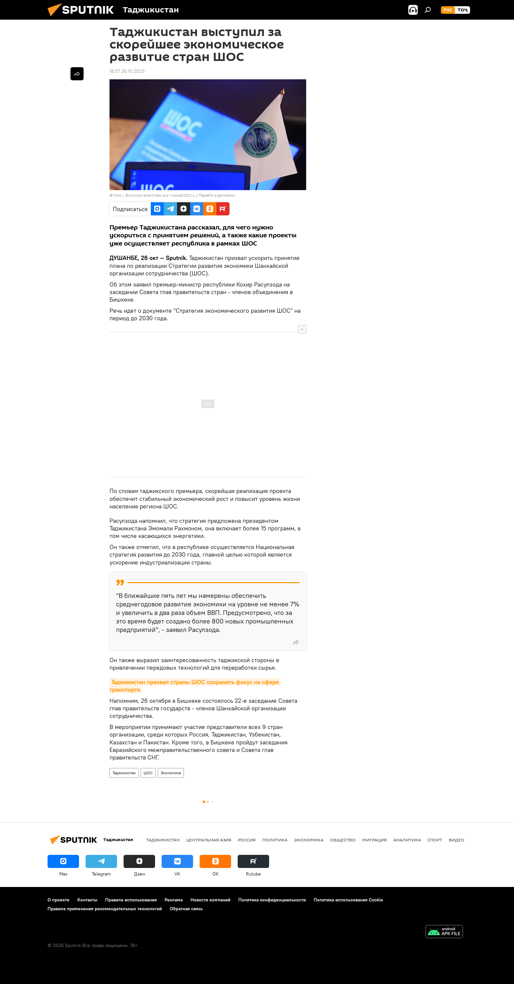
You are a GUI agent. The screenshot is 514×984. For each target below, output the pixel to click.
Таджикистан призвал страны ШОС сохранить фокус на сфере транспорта (195, 685)
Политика (274, 840)
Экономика (171, 772)
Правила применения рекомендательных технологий (105, 909)
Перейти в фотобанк (217, 195)
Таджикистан (124, 772)
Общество (343, 840)
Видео (457, 840)
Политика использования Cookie (348, 900)
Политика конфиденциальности (272, 900)
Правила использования (131, 900)
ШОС (148, 772)
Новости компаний (210, 900)
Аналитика (407, 840)
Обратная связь (186, 909)
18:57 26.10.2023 (127, 71)
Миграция (374, 840)
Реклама (174, 900)
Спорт (434, 840)
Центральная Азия (208, 840)
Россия (247, 840)
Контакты (87, 900)
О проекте (58, 900)
